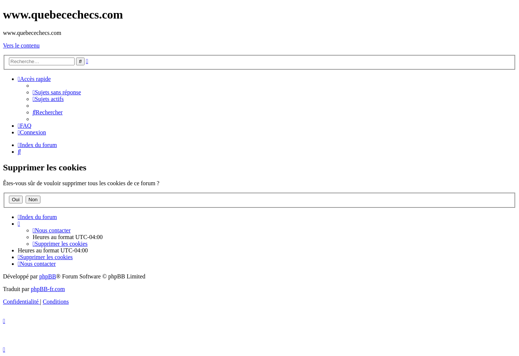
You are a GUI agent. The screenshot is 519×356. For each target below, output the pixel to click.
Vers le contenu (21, 45)
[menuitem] (57, 92)
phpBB (47, 276)
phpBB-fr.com (48, 289)
